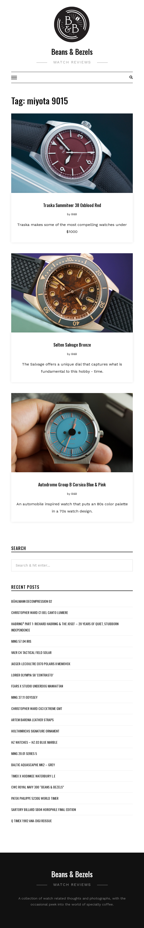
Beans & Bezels (72, 51)
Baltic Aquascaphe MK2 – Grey (33, 764)
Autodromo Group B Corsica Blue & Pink (72, 484)
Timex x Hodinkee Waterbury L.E (33, 775)
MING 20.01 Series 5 (24, 753)
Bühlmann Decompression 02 (31, 601)
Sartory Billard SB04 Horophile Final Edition (43, 809)
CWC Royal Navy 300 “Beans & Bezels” (37, 786)
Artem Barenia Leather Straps (32, 719)
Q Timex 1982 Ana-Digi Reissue (31, 820)
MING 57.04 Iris (21, 641)
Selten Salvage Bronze (72, 345)
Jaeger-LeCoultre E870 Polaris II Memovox (40, 663)
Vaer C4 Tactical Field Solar (31, 652)
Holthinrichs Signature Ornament (35, 730)
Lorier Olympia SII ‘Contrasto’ (32, 674)
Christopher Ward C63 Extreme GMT (36, 708)
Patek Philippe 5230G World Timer (34, 798)
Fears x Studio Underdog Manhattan (37, 685)
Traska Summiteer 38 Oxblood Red (72, 205)
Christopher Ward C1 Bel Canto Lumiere (39, 612)
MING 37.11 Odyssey (24, 697)
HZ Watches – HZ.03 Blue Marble (34, 742)
